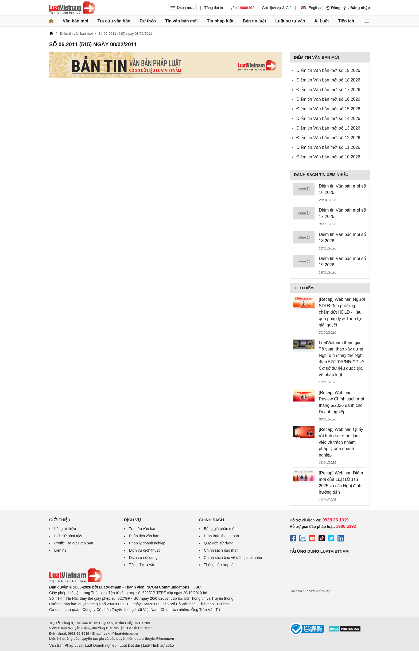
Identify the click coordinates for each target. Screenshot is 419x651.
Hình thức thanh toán (221, 536)
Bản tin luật (254, 21)
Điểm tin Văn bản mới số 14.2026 (328, 118)
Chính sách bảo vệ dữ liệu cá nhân (233, 557)
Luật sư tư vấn (290, 21)
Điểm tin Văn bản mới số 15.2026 (328, 109)
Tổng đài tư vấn (142, 565)
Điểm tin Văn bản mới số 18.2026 (328, 80)
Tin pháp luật (220, 21)
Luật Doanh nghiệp (101, 645)
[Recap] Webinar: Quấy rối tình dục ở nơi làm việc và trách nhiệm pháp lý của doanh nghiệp (341, 442)
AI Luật (321, 21)
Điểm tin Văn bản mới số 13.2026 (328, 128)
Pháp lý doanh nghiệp (147, 543)
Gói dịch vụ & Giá (277, 8)
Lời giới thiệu (65, 529)
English (311, 8)
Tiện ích (346, 21)
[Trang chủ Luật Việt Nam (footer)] (75, 581)
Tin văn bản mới (181, 21)
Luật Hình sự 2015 (158, 645)
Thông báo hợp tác (219, 565)
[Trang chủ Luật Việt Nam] (72, 7)
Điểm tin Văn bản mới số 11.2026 (328, 147)
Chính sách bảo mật (221, 550)
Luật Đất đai (129, 645)
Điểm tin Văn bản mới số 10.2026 (328, 157)
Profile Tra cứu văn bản (73, 543)
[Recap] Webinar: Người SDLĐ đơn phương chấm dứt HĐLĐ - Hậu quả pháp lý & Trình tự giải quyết (342, 312)
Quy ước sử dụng (219, 543)
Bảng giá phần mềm (221, 529)
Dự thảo (147, 21)
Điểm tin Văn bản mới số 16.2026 (328, 99)
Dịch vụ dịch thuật (144, 550)
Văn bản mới (75, 21)
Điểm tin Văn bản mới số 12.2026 (328, 137)
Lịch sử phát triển (68, 536)
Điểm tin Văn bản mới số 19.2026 (328, 70)
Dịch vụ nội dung (143, 557)
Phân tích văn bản (144, 536)
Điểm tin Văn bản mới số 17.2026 (328, 89)
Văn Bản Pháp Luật (65, 645)
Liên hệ (60, 550)
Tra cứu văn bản (114, 21)
